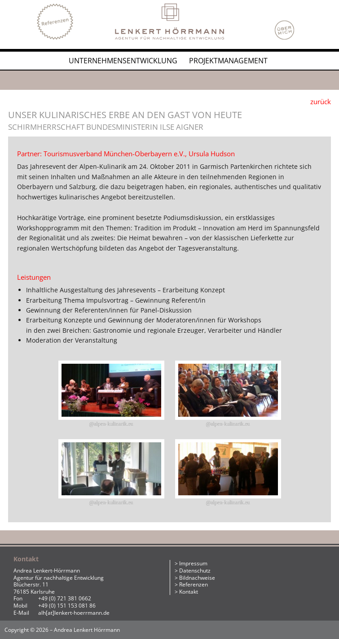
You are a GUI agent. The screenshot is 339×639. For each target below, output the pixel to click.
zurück (320, 101)
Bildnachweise (197, 578)
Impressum (193, 563)
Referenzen (193, 584)
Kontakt (188, 591)
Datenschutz (195, 570)
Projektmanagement (228, 61)
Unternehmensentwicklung (123, 61)
